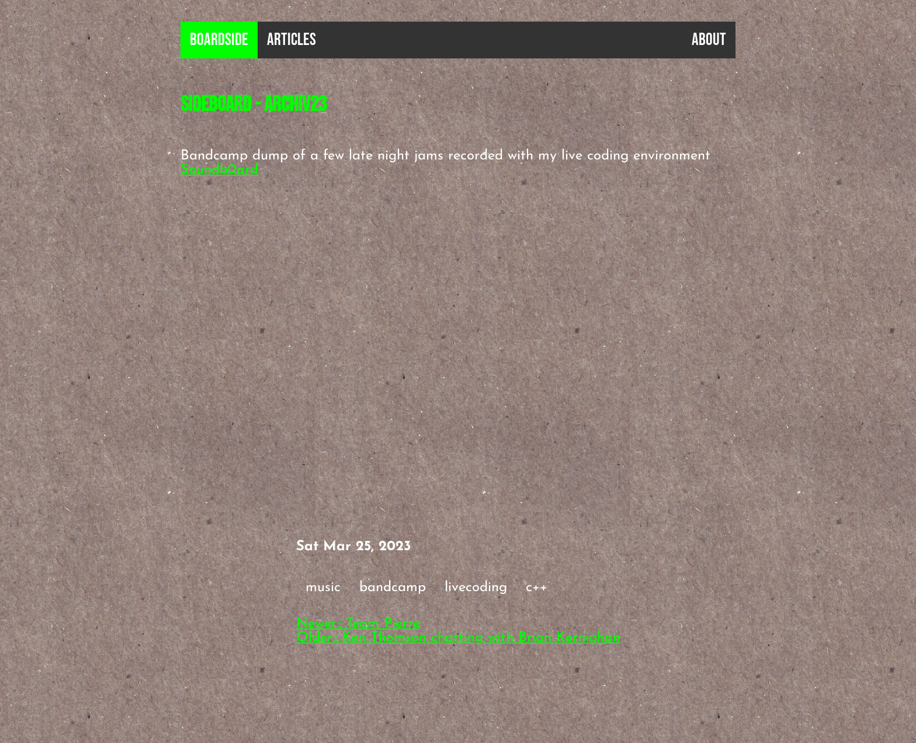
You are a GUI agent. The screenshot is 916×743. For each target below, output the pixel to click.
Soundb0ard (219, 170)
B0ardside (219, 40)
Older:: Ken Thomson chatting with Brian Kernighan (458, 638)
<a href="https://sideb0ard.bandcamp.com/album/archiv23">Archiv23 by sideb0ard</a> (385, 290)
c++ (536, 588)
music (323, 588)
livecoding (476, 588)
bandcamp (392, 588)
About (709, 40)
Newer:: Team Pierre (358, 624)
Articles (291, 40)
